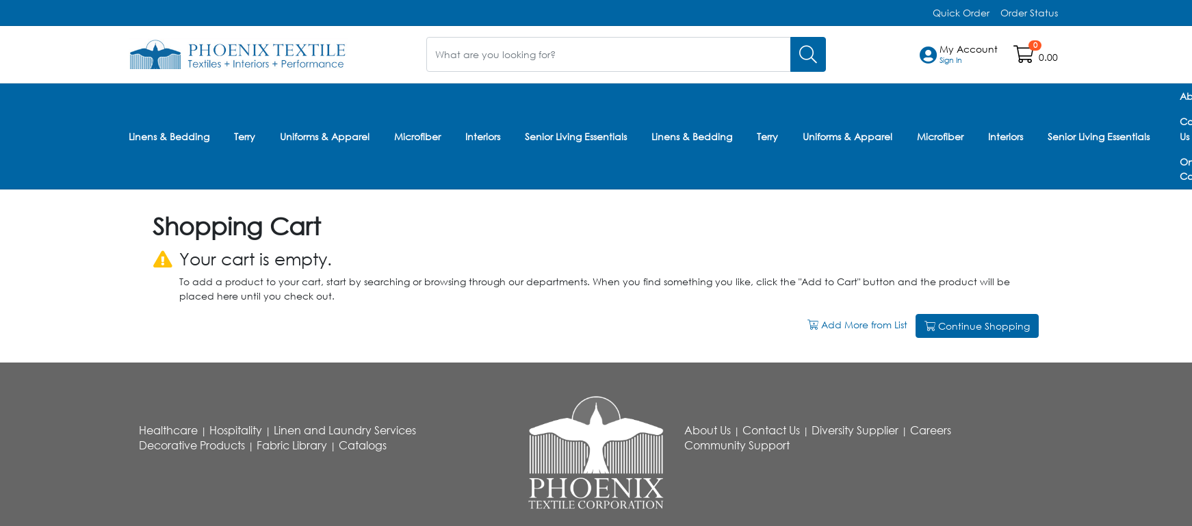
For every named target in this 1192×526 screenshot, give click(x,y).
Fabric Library (292, 445)
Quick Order (961, 12)
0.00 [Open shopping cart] (1048, 57)
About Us (707, 430)
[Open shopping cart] (1024, 57)
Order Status (1029, 12)
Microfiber (417, 136)
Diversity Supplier (855, 430)
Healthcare (168, 430)
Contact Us (771, 430)
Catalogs (363, 445)
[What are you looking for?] (608, 54)
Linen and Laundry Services (345, 430)
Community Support (737, 445)
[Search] (808, 54)
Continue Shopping (977, 326)
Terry (244, 136)
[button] (969, 55)
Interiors (482, 136)
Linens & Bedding (169, 136)
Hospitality (235, 430)
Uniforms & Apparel (325, 136)
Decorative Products (192, 445)
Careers (930, 430)
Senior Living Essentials (576, 136)
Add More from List (858, 324)
